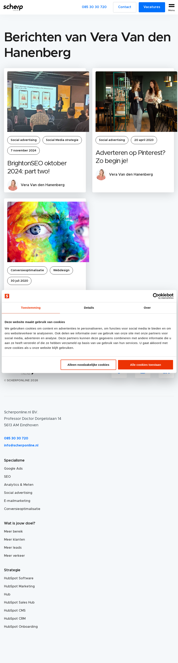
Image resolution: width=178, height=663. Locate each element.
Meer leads (13, 547)
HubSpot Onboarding (21, 626)
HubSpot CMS (15, 610)
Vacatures (152, 7)
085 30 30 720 (94, 7)
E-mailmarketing (17, 500)
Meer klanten (14, 539)
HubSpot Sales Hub (19, 602)
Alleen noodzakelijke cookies (88, 364)
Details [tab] (89, 307)
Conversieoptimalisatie (27, 270)
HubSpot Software (18, 578)
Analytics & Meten (18, 484)
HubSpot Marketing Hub (19, 590)
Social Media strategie (62, 140)
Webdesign (61, 270)
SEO (7, 476)
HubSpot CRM (15, 618)
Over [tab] (147, 307)
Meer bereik (13, 531)
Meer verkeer (14, 555)
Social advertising (24, 140)
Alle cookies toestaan (145, 364)
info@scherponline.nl (21, 445)
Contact (124, 7)
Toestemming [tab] (31, 307)
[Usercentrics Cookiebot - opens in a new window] (155, 296)
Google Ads (13, 468)
